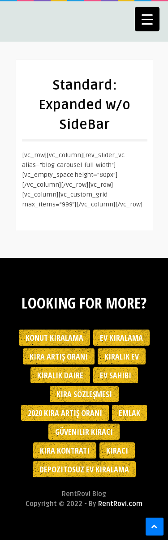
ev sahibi (115, 375)
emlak (129, 412)
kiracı (117, 450)
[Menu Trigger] (147, 19)
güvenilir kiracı (84, 431)
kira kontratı (65, 450)
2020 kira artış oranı (65, 412)
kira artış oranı (59, 356)
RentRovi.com (120, 504)
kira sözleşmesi (84, 394)
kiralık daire (60, 375)
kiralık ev (121, 356)
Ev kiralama (121, 337)
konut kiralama (54, 337)
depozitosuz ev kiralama (84, 469)
